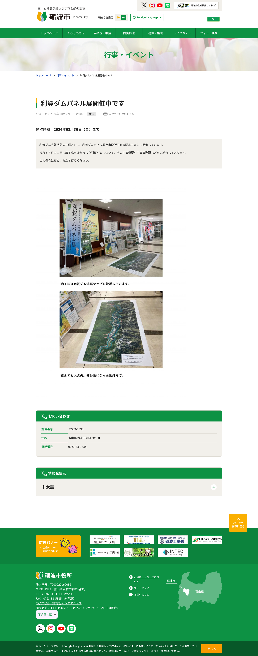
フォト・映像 (208, 33)
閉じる (211, 648)
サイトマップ (141, 588)
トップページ (49, 33)
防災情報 (129, 33)
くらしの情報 (75, 33)
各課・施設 (155, 33)
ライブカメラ (182, 33)
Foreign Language (147, 17)
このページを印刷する (121, 113)
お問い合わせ (141, 594)
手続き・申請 (102, 33)
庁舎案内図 (45, 614)
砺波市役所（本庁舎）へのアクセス (59, 603)
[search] (186, 19)
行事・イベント (65, 75)
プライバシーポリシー (148, 651)
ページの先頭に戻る (238, 524)
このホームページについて (146, 579)
